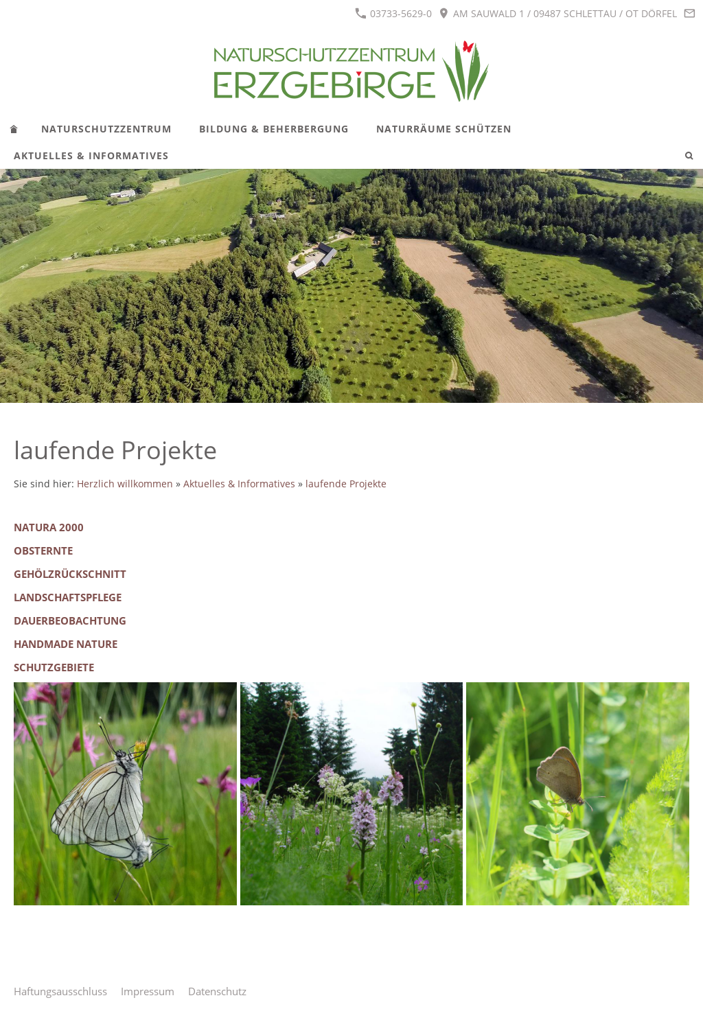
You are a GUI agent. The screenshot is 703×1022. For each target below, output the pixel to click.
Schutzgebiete (54, 667)
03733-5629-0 (393, 13)
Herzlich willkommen (125, 484)
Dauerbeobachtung (70, 620)
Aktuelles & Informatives (239, 484)
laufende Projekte (346, 484)
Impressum (147, 991)
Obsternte (43, 550)
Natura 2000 (49, 527)
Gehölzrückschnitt (70, 574)
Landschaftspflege (68, 597)
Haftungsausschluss (60, 991)
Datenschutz (217, 991)
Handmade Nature (65, 644)
